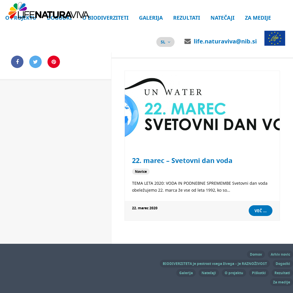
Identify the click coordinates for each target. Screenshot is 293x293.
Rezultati (186, 17)
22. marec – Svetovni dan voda (182, 160)
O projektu (234, 272)
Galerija (151, 17)
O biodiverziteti (105, 17)
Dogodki (283, 263)
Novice (141, 171)
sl (163, 42)
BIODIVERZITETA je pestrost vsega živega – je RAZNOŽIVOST (215, 263)
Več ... (260, 210)
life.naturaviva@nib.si (225, 41)
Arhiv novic (280, 254)
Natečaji (222, 17)
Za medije (258, 17)
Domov (256, 254)
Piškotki (259, 272)
